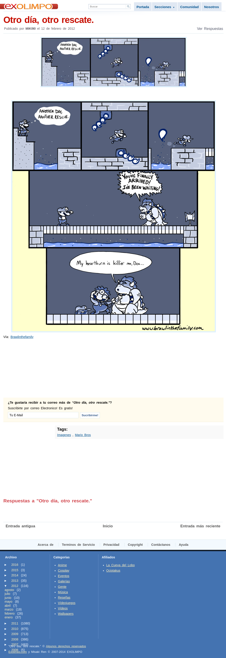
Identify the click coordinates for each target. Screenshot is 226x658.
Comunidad (189, 7)
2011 (14, 623)
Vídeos (63, 608)
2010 (14, 629)
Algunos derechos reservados (66, 646)
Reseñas (64, 597)
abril (8, 605)
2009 (14, 634)
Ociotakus (113, 570)
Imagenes (64, 435)
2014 (14, 575)
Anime (62, 565)
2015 (14, 570)
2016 (14, 564)
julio (7, 593)
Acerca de (46, 544)
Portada (142, 7)
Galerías (64, 581)
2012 (14, 586)
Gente (62, 587)
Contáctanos (160, 544)
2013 (14, 580)
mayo (8, 601)
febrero (10, 613)
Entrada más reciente (200, 526)
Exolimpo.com (18, 652)
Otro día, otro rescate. (113, 19)
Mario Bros (83, 435)
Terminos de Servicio (78, 544)
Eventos (63, 576)
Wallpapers (66, 613)
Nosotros (211, 7)
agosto (9, 590)
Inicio (108, 526)
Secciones (164, 7)
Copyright (135, 544)
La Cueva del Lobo (120, 565)
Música (63, 592)
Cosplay (63, 570)
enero (9, 617)
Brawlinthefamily (22, 337)
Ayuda (183, 544)
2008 (14, 639)
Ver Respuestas (210, 29)
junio (8, 598)
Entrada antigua (20, 526)
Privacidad (111, 544)
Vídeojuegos (67, 603)
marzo (9, 609)
